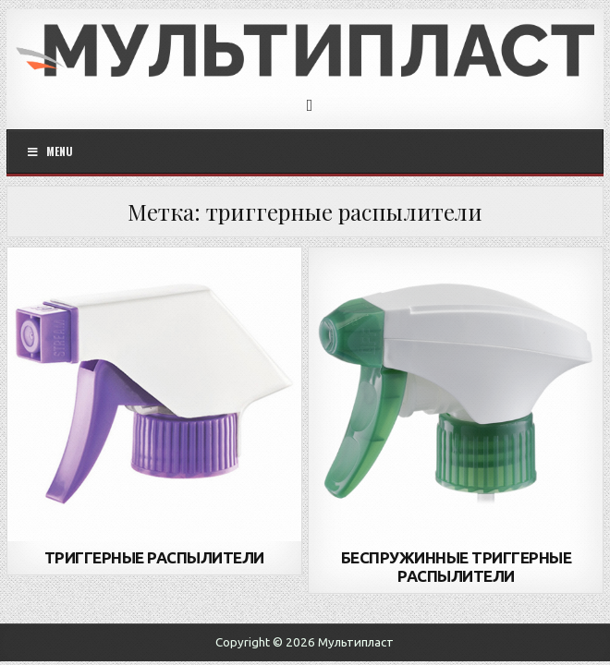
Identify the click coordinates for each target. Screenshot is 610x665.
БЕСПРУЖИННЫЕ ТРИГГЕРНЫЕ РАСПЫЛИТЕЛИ (456, 567)
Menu (50, 151)
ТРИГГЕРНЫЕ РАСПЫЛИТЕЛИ (154, 557)
